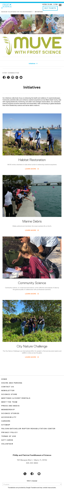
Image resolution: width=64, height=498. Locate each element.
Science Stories (10, 413)
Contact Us (7, 387)
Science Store (9, 394)
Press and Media (10, 406)
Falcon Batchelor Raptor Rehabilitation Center (28, 429)
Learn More (30, 169)
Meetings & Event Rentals (15, 398)
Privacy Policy (9, 432)
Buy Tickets (50, 8)
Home (4, 379)
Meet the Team (9, 402)
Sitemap (5, 425)
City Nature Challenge (32, 346)
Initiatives (33, 63)
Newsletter (8, 390)
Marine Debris (32, 221)
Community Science (32, 283)
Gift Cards (7, 440)
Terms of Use (8, 436)
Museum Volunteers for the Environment (16, 11)
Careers (5, 421)
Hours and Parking (11, 383)
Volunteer (7, 444)
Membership (8, 409)
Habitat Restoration (32, 160)
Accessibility (8, 417)
